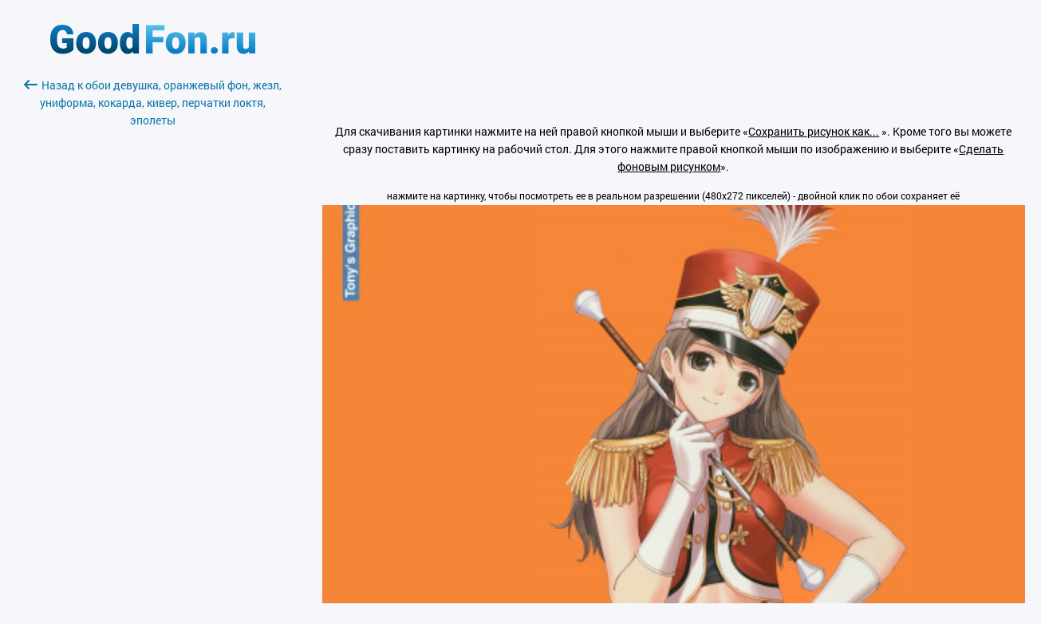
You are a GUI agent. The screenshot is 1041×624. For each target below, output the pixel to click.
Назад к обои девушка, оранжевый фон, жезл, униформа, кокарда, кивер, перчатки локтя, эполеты (153, 102)
